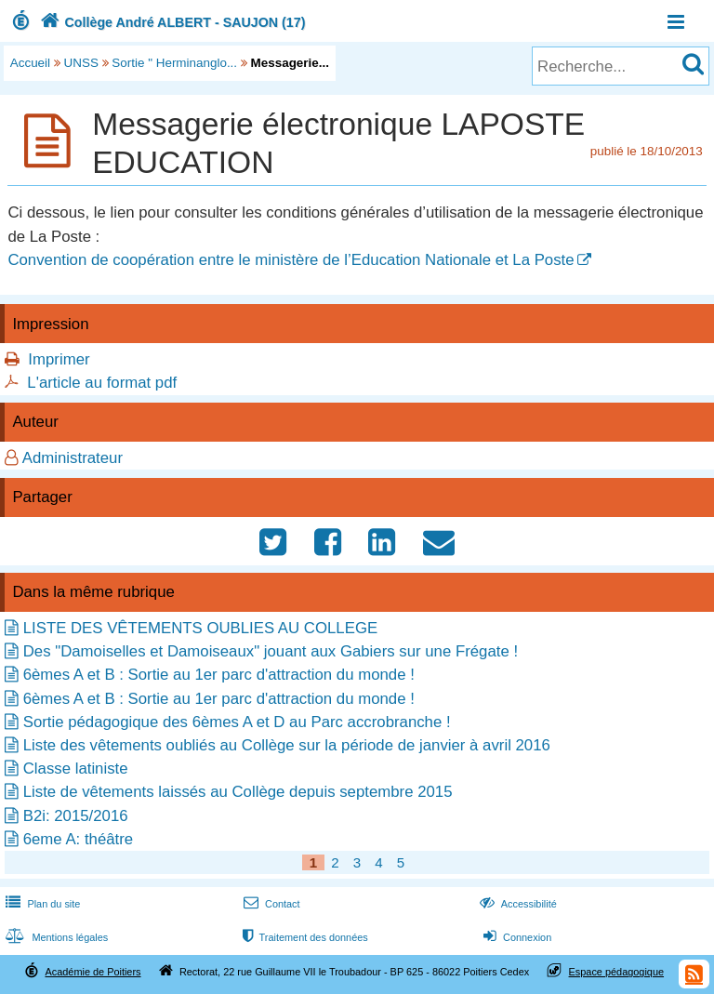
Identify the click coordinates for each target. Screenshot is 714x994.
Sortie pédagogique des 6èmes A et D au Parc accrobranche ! (237, 722)
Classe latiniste (75, 768)
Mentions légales (55, 937)
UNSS (81, 63)
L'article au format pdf (102, 382)
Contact (270, 903)
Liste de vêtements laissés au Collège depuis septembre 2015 (238, 792)
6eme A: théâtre (78, 839)
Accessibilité (516, 903)
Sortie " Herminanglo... (174, 63)
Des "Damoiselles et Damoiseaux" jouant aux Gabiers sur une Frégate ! (270, 651)
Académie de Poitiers (92, 971)
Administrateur (72, 458)
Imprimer (58, 359)
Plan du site (41, 903)
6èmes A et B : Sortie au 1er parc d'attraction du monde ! (219, 674)
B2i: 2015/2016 (75, 816)
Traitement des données (303, 937)
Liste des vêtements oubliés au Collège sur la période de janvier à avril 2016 (286, 745)
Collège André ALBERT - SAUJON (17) (171, 22)
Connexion (515, 937)
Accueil (30, 63)
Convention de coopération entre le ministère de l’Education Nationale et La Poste (290, 260)
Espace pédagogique (617, 971)
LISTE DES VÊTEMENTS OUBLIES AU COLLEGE (200, 628)
